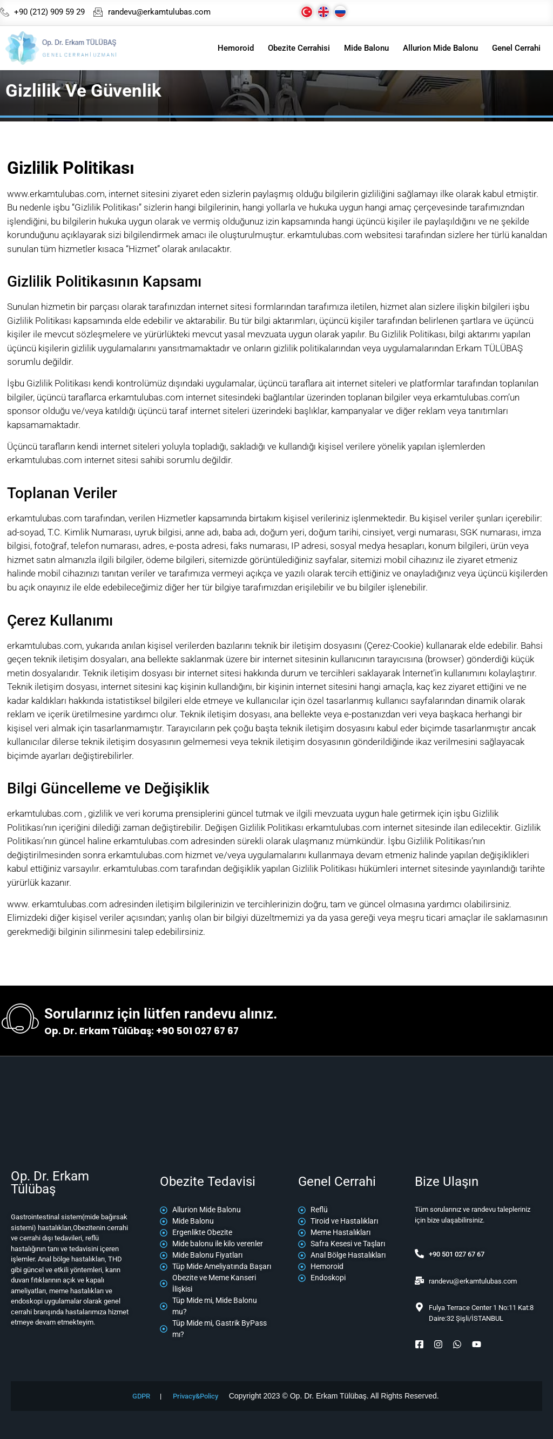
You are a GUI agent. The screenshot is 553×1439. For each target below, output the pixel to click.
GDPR (141, 1396)
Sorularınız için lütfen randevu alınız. (161, 1014)
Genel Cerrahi (516, 48)
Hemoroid (236, 48)
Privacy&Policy (195, 1396)
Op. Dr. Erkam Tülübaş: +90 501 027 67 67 (141, 1030)
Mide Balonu (366, 48)
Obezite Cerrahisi (299, 48)
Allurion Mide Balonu (440, 48)
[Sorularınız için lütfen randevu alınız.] (20, 1020)
